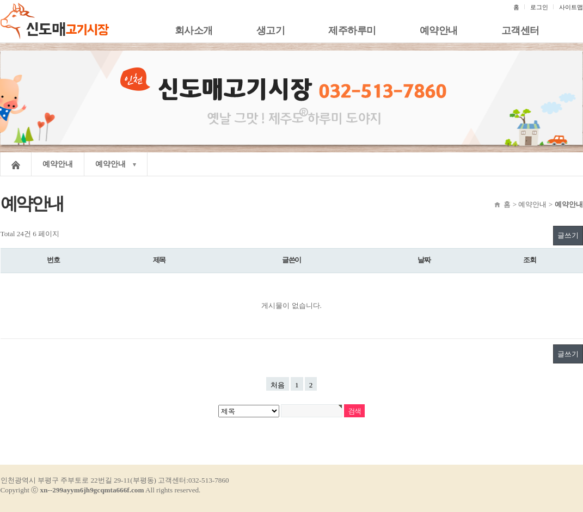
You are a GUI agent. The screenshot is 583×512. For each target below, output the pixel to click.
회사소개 (194, 30)
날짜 (424, 260)
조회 (529, 260)
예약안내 (439, 30)
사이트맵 (571, 7)
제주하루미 (352, 30)
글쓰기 (568, 235)
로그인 (539, 7)
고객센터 (520, 30)
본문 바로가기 (0, 0)
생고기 (270, 30)
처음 (278, 385)
